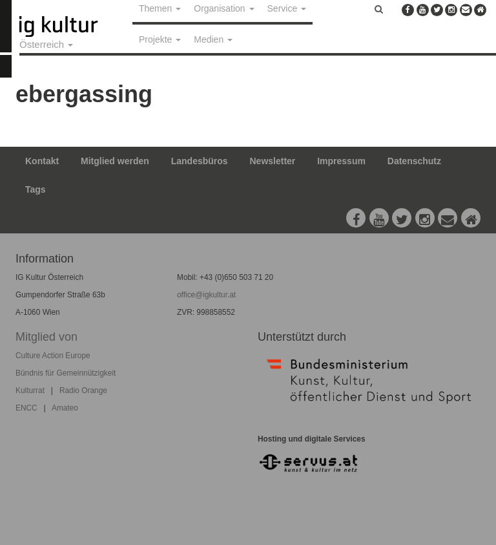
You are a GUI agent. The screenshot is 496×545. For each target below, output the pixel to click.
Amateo (65, 407)
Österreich (46, 44)
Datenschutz (414, 161)
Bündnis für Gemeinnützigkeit (66, 373)
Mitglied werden (115, 161)
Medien (213, 39)
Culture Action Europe (53, 355)
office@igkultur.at (206, 294)
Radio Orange (83, 390)
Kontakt (42, 161)
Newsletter (273, 161)
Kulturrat (30, 390)
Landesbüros (199, 161)
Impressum (341, 161)
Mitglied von (47, 336)
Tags (35, 189)
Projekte (160, 39)
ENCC (26, 407)
